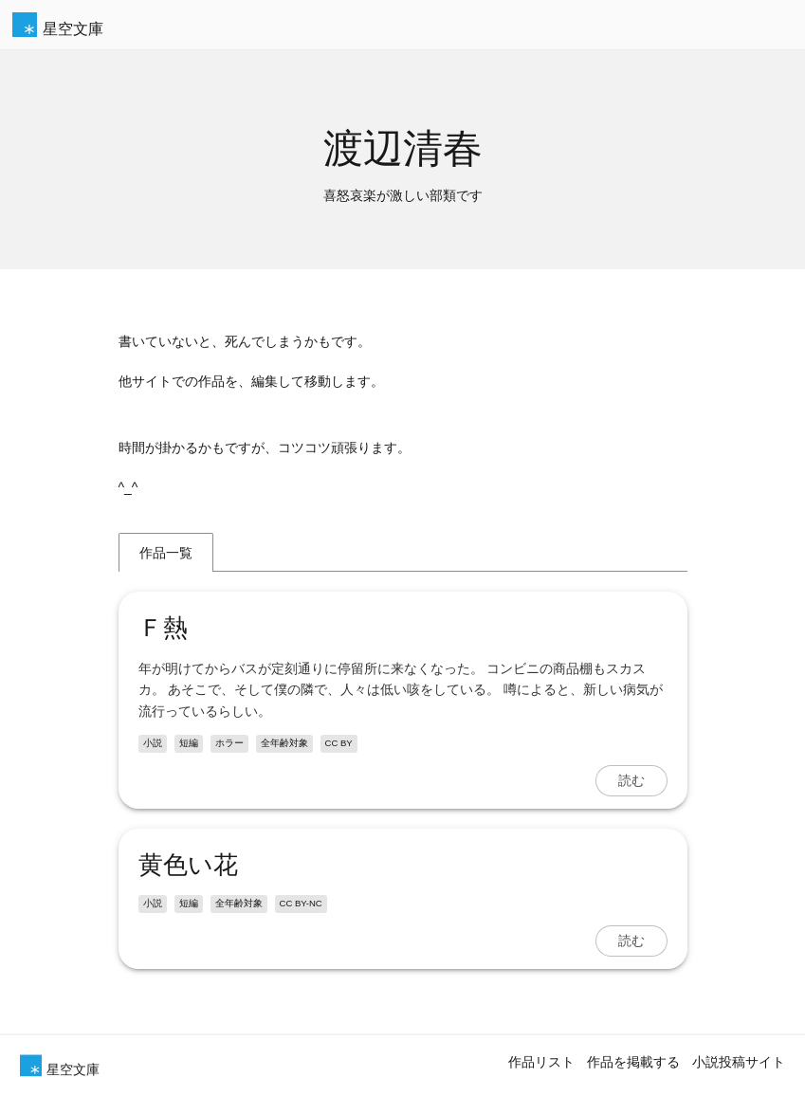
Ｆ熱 (163, 627)
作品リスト (541, 1061)
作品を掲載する (633, 1061)
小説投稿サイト (738, 1061)
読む (631, 780)
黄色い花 (188, 864)
